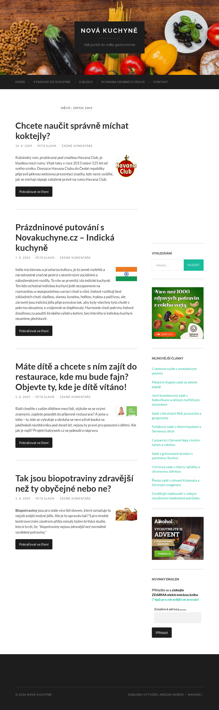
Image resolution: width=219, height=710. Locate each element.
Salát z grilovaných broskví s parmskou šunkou (172, 455)
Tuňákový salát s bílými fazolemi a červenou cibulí (176, 429)
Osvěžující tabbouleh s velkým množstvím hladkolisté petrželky (176, 495)
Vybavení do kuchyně (52, 82)
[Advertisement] (184, 170)
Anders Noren (172, 694)
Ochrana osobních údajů (123, 82)
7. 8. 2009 (22, 257)
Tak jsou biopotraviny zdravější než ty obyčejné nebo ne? (74, 483)
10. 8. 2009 (23, 146)
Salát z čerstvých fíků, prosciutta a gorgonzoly (176, 415)
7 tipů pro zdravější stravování (175, 599)
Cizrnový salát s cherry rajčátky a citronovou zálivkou (176, 469)
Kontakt (160, 82)
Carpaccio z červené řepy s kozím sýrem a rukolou (176, 442)
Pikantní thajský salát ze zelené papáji (174, 384)
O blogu (86, 82)
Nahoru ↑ (196, 694)
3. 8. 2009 (22, 498)
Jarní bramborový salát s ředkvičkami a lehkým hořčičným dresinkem (176, 399)
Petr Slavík (47, 146)
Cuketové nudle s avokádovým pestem (174, 371)
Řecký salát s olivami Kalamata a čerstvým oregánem (175, 482)
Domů (20, 82)
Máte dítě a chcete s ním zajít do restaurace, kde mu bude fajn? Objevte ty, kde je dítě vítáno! (76, 376)
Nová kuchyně (109, 30)
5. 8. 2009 (22, 397)
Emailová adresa (170, 609)
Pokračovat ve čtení (34, 191)
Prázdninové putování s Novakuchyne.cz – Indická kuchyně (64, 237)
